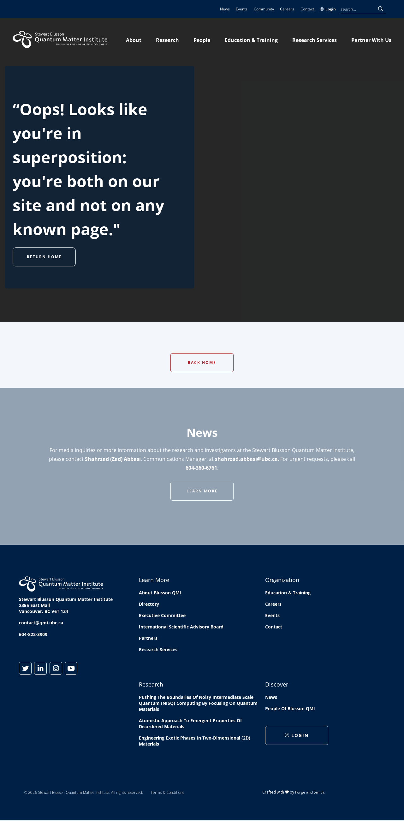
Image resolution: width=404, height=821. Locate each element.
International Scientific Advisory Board (181, 627)
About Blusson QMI (160, 593)
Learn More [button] (202, 491)
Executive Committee (162, 615)
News (225, 9)
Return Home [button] (44, 256)
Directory (149, 604)
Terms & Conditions (167, 792)
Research (167, 40)
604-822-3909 (33, 634)
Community (264, 9)
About (133, 40)
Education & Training (251, 40)
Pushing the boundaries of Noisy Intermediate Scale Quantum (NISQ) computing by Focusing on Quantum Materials (198, 703)
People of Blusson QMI (290, 708)
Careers (287, 9)
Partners (148, 638)
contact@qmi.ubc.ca (41, 623)
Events (241, 9)
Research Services (314, 40)
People (201, 40)
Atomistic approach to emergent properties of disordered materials (190, 723)
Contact (307, 9)
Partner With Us (371, 40)
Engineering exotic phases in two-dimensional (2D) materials (194, 741)
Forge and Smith (309, 792)
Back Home (202, 362)
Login (328, 9)
